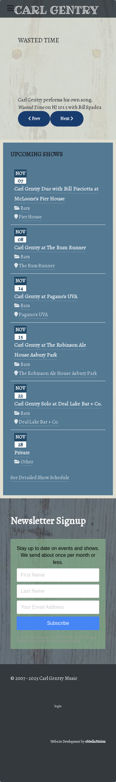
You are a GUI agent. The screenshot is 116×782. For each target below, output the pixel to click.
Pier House (30, 217)
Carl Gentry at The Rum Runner (50, 247)
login (58, 706)
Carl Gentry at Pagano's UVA (45, 296)
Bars (25, 208)
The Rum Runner (37, 265)
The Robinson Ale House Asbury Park (58, 373)
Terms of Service (58, 641)
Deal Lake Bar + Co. (38, 422)
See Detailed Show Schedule (40, 477)
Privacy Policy (27, 641)
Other (27, 462)
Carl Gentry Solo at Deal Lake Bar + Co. (57, 404)
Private (22, 453)
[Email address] (58, 607)
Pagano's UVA (33, 314)
